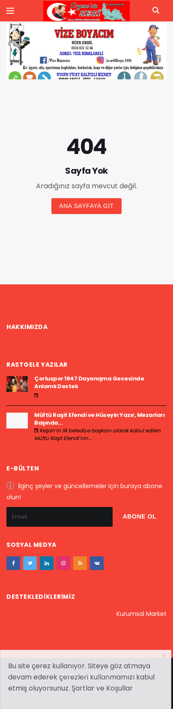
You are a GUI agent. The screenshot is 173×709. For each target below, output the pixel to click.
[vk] (97, 563)
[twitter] (30, 563)
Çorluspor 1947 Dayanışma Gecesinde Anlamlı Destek (89, 382)
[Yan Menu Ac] (10, 10)
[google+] (47, 563)
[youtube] (80, 563)
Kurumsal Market (141, 613)
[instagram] (63, 563)
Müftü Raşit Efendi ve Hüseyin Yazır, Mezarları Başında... (99, 419)
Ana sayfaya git (86, 205)
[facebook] (13, 563)
